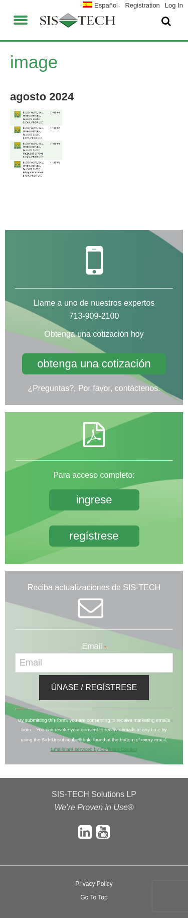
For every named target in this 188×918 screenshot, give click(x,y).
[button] (20, 18)
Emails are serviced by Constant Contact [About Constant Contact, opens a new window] (94, 749)
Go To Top (93, 897)
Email (94, 646)
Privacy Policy (94, 883)
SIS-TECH (77, 20)
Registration (142, 5)
